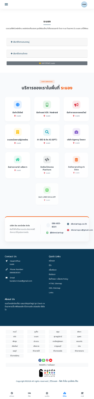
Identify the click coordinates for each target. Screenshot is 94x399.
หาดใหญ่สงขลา (58, 341)
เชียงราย (36, 346)
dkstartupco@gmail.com (82, 239)
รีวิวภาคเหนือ (57, 351)
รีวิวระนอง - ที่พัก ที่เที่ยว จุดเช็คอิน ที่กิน (64, 381)
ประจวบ (36, 341)
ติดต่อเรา (52, 274)
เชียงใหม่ (15, 346)
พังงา (79, 332)
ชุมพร (79, 336)
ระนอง (36, 336)
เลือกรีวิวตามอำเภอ (19, 53)
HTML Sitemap (55, 283)
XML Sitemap (54, 288)
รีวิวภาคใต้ (36, 351)
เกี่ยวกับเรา (53, 270)
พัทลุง (15, 341)
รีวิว (50, 265)
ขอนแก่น (79, 341)
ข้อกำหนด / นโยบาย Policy (58, 279)
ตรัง (14, 336)
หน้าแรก (52, 260)
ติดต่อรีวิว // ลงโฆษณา (47, 365)
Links (51, 292)
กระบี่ (14, 332)
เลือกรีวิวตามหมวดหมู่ (20, 42)
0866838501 (15, 272)
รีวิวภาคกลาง (79, 351)
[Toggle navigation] (6, 4)
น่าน (79, 346)
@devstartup (56, 242)
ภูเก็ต (36, 332)
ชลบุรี (15, 351)
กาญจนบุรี (57, 346)
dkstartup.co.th (79, 233)
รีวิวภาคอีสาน (14, 355)
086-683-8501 (56, 234)
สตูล (57, 332)
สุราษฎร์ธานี (58, 336)
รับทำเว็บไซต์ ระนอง (47, 63)
